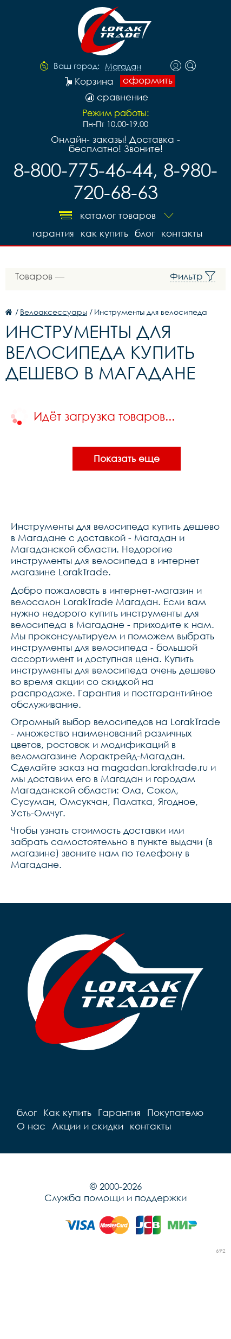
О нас (31, 1126)
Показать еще (127, 458)
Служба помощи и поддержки (115, 1197)
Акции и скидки (87, 1126)
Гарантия (53, 233)
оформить (148, 80)
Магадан (123, 66)
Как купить (104, 233)
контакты (181, 233)
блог (145, 233)
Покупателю (175, 1112)
